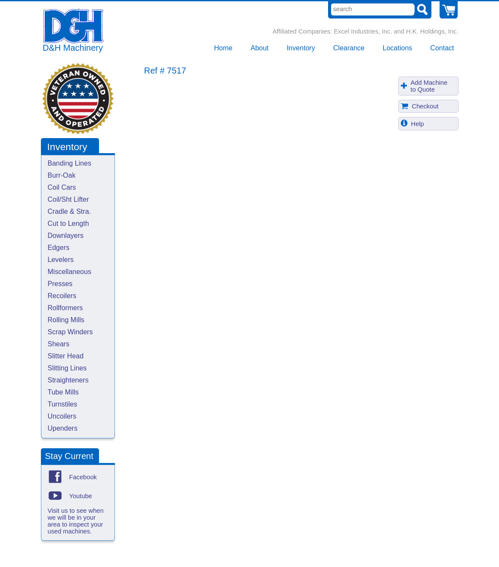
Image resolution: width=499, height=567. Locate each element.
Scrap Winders (70, 332)
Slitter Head (66, 356)
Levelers (61, 259)
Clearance (349, 48)
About (260, 48)
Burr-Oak (62, 175)
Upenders (62, 428)
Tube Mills (63, 392)
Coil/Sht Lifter (68, 199)
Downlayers (66, 235)
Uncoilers (62, 416)
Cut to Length (68, 223)
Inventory (301, 48)
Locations (397, 48)
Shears (59, 344)
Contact (442, 48)
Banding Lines (69, 163)
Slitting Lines (67, 368)
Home (223, 48)
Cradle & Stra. (69, 211)
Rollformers (65, 307)
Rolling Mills (66, 320)
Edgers (59, 247)
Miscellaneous (69, 271)
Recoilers (62, 295)
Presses (60, 283)
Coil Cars (62, 187)
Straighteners (68, 380)
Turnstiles (62, 404)
